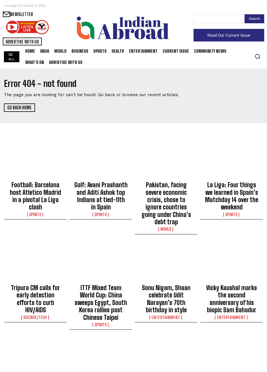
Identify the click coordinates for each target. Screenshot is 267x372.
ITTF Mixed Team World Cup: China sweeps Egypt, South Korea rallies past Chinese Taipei (101, 270)
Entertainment (166, 278)
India (35, 357)
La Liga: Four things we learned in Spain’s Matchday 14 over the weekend (231, 189)
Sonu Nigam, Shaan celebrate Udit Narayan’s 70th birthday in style (166, 267)
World (166, 205)
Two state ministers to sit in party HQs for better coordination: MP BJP (35, 345)
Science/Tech (35, 278)
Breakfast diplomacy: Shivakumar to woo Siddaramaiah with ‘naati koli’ (166, 348)
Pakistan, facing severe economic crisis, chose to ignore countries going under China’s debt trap (166, 192)
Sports (36, 200)
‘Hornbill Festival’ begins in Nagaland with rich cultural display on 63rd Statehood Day (232, 348)
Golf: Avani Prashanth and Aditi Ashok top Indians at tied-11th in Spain (101, 189)
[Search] (254, 18)
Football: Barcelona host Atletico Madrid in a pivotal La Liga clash (35, 189)
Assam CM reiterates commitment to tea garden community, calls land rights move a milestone (101, 348)
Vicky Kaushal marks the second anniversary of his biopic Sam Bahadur (231, 267)
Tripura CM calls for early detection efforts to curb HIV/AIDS (35, 267)
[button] (257, 56)
